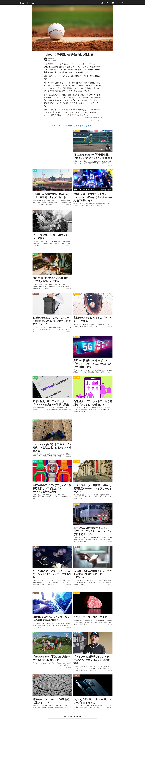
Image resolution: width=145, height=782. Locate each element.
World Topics (97, 120)
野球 (92, 120)
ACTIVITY (76, 131)
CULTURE (35, 212)
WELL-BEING (77, 633)
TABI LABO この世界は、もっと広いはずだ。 (72, 126)
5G (80, 120)
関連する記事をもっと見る (72, 717)
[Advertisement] (72, 755)
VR (83, 120)
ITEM (34, 171)
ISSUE (35, 255)
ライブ (87, 120)
